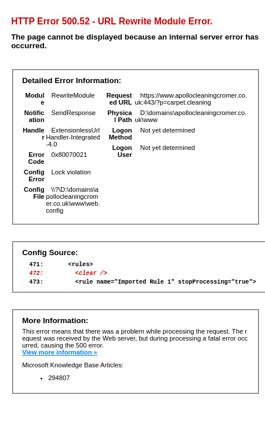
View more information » (59, 357)
